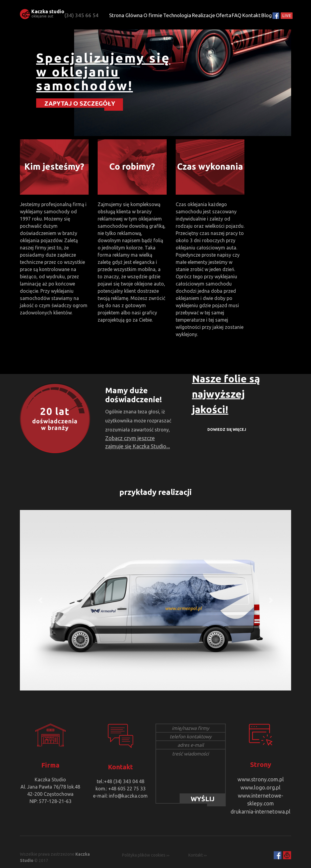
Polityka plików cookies (143, 844)
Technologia (177, 15)
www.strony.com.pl (260, 779)
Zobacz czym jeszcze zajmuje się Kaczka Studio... (137, 441)
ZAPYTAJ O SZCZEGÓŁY (79, 103)
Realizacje (203, 15)
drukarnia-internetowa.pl (260, 800)
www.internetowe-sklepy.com (260, 793)
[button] (40, 600)
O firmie (152, 15)
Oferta (223, 15)
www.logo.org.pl (260, 786)
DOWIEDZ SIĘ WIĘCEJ (226, 429)
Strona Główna (126, 15)
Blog (266, 15)
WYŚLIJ (202, 798)
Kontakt (251, 15)
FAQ (236, 15)
